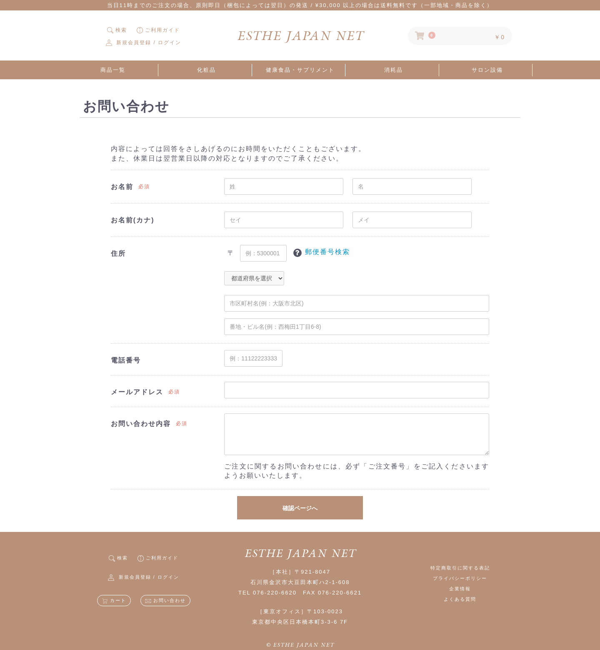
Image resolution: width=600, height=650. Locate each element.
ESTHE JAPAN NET (300, 36)
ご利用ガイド (158, 30)
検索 (117, 30)
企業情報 (460, 588)
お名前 (122, 186)
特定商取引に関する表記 (460, 567)
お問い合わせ (165, 600)
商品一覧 (112, 70)
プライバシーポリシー (460, 578)
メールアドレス (137, 392)
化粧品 (206, 70)
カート (114, 600)
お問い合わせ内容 (141, 423)
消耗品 (393, 70)
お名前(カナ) (133, 220)
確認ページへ (300, 508)
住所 (118, 253)
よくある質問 (460, 599)
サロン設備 (487, 70)
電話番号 (126, 360)
